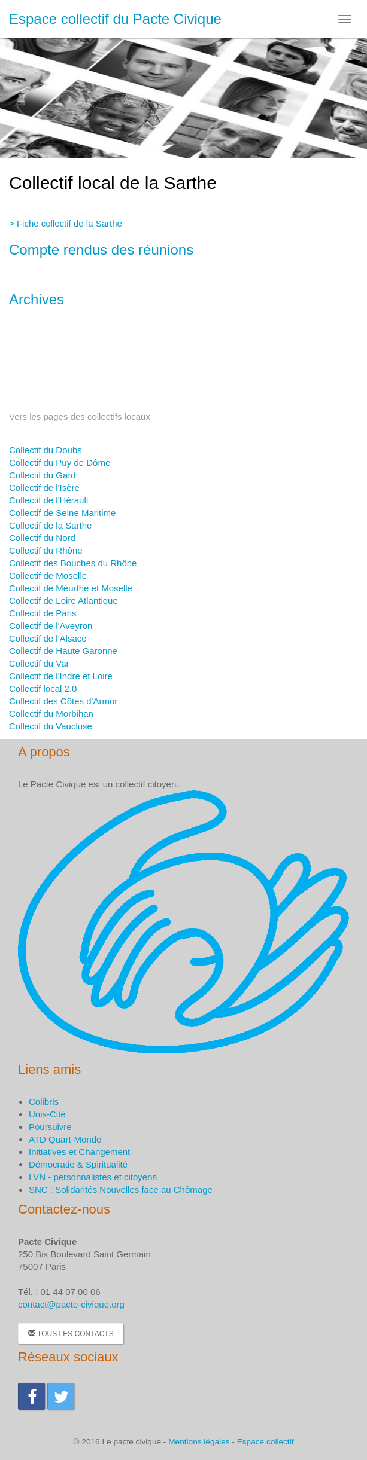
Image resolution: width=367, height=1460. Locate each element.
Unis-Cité (47, 1114)
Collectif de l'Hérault (49, 500)
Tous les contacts (71, 1334)
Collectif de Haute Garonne (63, 651)
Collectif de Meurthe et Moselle (70, 588)
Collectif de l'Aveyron (50, 626)
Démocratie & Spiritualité (78, 1164)
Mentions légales (198, 1441)
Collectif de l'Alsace (48, 638)
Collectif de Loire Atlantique (63, 600)
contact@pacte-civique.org (71, 1304)
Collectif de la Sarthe (50, 525)
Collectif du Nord (42, 538)
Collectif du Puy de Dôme (59, 462)
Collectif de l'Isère (44, 487)
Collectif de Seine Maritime (62, 513)
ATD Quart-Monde (65, 1139)
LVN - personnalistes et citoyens (93, 1177)
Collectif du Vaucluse (50, 726)
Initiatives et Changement (79, 1152)
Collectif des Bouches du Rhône (73, 563)
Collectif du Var (39, 663)
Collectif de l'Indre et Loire (61, 676)
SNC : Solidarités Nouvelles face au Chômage (121, 1189)
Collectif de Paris (43, 613)
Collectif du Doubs (45, 450)
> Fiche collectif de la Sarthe (65, 223)
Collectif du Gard (42, 475)
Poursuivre (50, 1127)
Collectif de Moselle (48, 575)
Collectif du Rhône (46, 550)
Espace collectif (265, 1441)
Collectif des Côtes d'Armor (63, 701)
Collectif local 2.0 (43, 688)
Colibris (44, 1101)
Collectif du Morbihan (51, 713)
